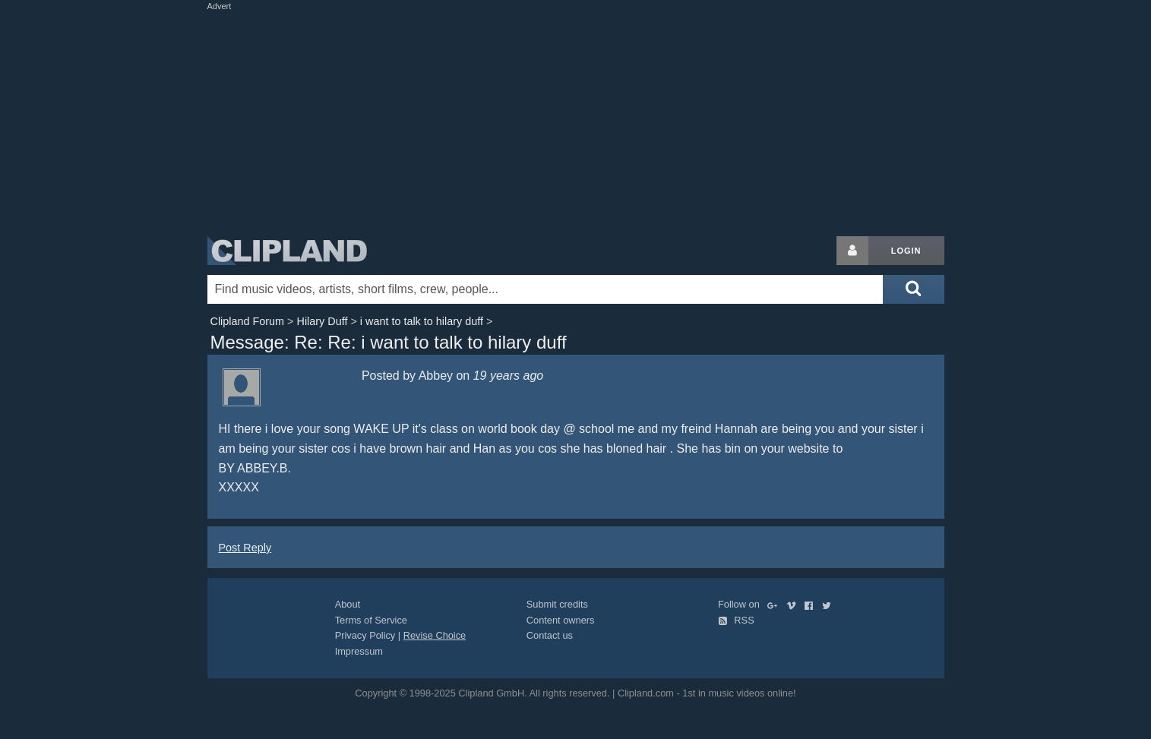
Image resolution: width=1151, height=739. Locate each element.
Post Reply (245, 548)
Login (906, 250)
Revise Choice (434, 635)
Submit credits (557, 604)
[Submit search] (913, 289)
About (347, 604)
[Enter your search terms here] (545, 289)
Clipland (287, 250)
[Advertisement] (575, 120)
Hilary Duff (321, 321)
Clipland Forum (247, 321)
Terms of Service (371, 620)
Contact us (549, 635)
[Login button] (852, 250)
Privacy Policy (365, 635)
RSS (736, 620)
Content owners (560, 620)
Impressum (359, 651)
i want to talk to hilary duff (421, 321)
